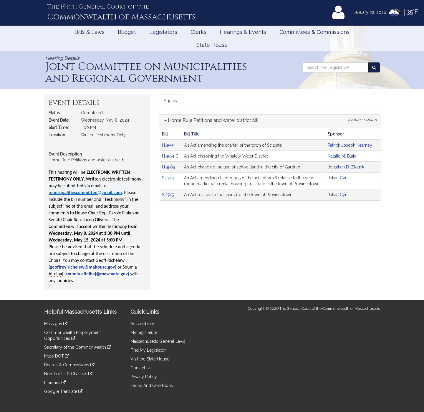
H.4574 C (170, 156)
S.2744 (168, 178)
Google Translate (63, 391)
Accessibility (142, 323)
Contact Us (140, 367)
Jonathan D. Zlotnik (346, 167)
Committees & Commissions (314, 32)
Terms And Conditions (151, 385)
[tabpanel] (270, 157)
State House (212, 45)
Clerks (198, 32)
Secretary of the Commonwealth (77, 347)
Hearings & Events (243, 32)
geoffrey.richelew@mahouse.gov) (83, 267)
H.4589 (169, 167)
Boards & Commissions (69, 365)
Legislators (163, 32)
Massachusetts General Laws (157, 341)
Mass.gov (55, 323)
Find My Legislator (148, 350)
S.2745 (168, 194)
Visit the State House (149, 359)
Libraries (55, 382)
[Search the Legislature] (374, 67)
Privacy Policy (143, 376)
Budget (127, 32)
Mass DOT (56, 356)
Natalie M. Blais (342, 156)
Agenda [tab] (171, 100)
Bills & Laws (89, 32)
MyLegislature (143, 332)
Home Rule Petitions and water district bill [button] (211, 120)
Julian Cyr (337, 178)
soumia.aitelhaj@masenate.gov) (97, 274)
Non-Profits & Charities (68, 373)
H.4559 (169, 145)
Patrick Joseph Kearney (350, 145)
